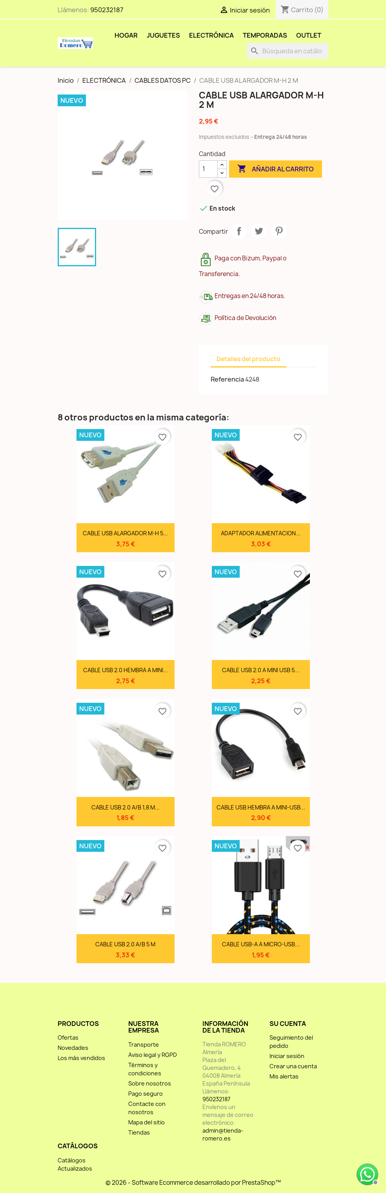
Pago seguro (145, 1093)
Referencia (227, 379)
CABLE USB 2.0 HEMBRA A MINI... (125, 670)
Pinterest (279, 231)
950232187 (106, 9)
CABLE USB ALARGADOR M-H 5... (125, 533)
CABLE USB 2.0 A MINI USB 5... (260, 670)
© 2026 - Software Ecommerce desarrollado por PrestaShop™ (193, 1182)
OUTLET (308, 35)
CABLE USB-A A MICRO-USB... (261, 944)
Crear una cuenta (293, 1066)
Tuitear (259, 231)
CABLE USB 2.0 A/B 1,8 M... (125, 807)
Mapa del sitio (146, 1122)
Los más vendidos (81, 1058)
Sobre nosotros (149, 1083)
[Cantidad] (208, 169)
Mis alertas (284, 1076)
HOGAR (126, 35)
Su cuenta (287, 1023)
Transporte (143, 1044)
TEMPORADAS (265, 35)
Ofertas (68, 1037)
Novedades (73, 1047)
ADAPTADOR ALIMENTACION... (260, 533)
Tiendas (139, 1132)
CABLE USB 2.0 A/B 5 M (125, 944)
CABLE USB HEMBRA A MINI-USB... (261, 807)
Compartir (239, 231)
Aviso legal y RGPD (152, 1054)
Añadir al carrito (275, 169)
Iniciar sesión (286, 1056)
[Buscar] (287, 51)
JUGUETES (163, 35)
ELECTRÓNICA (211, 35)
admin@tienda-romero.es (222, 1134)
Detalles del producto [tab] (248, 359)
